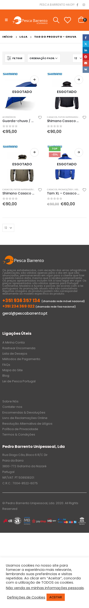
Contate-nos (12, 407)
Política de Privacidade (20, 429)
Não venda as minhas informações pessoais (45, 588)
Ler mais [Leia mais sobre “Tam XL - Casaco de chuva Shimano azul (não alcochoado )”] (79, 152)
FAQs (6, 364)
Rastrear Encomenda (18, 348)
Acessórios (9, 117)
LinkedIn (86, 50)
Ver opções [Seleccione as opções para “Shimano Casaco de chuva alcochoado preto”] (79, 79)
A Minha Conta (13, 342)
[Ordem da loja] (44, 58)
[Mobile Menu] (6, 20)
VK (86, 69)
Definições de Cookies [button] (26, 597)
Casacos (52, 117)
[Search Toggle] (56, 20)
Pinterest (86, 56)
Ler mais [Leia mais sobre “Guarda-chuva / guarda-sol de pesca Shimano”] (34, 79)
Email (86, 63)
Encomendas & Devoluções (23, 412)
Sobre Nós (10, 401)
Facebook (86, 37)
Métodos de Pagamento (21, 359)
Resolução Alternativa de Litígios (27, 423)
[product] (22, 92)
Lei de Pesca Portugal (19, 381)
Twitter (86, 44)
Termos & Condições (18, 434)
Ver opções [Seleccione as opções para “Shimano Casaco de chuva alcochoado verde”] (34, 152)
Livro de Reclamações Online (24, 418)
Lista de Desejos (14, 353)
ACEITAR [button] (55, 597)
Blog (5, 375)
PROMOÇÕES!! (65, 189)
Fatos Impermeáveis (69, 117)
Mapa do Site (12, 370)
